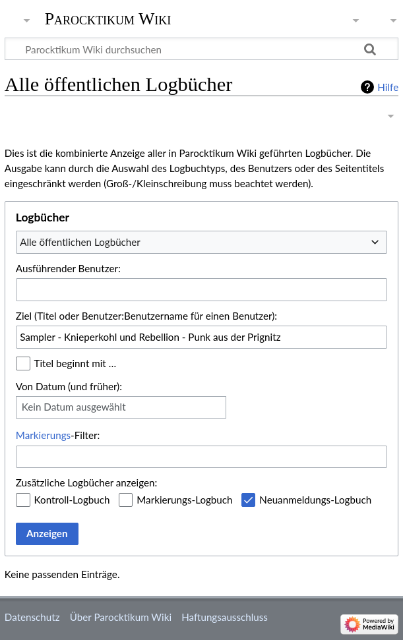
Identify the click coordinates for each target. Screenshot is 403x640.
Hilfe (387, 87)
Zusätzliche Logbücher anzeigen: (86, 482)
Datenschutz (32, 617)
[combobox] (201, 242)
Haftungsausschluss (224, 617)
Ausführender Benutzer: (68, 268)
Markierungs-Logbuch (184, 500)
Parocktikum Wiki (108, 17)
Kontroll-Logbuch (72, 500)
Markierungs (43, 435)
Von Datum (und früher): (69, 386)
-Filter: (58, 435)
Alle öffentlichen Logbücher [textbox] (80, 242)
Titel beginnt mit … (75, 363)
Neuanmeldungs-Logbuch (315, 500)
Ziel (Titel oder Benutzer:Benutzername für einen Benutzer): (146, 316)
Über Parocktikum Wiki (120, 617)
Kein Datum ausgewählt (74, 407)
